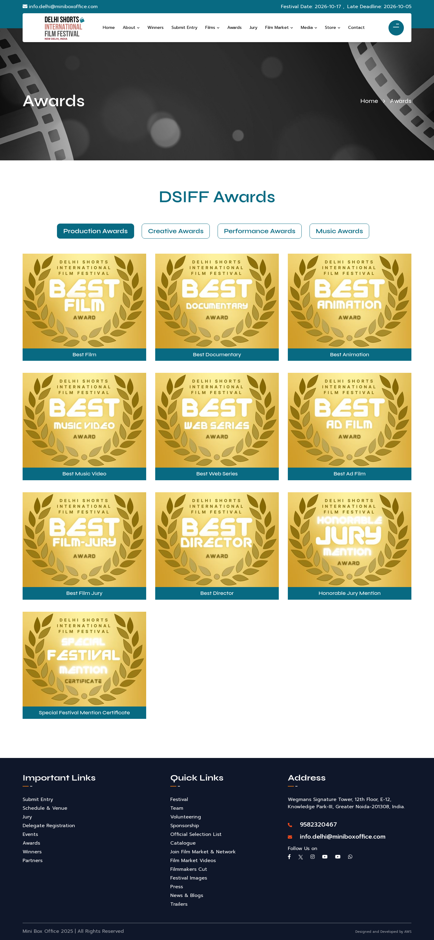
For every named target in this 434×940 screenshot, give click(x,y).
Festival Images (188, 878)
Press (176, 886)
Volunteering (185, 817)
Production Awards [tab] (93, 231)
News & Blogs (186, 895)
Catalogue (183, 843)
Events (30, 834)
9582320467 (312, 824)
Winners (32, 851)
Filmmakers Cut (188, 869)
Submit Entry (38, 799)
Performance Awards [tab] (259, 231)
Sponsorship (184, 825)
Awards (31, 843)
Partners (32, 860)
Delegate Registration (49, 825)
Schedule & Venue (45, 808)
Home (369, 101)
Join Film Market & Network (203, 851)
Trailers (178, 904)
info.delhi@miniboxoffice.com (60, 6)
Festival (179, 799)
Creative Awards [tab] (174, 231)
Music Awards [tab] (340, 231)
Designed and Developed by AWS (383, 931)
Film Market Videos (193, 860)
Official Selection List (196, 834)
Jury (27, 817)
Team (176, 808)
